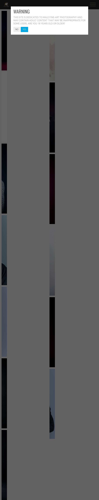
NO (16, 29)
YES (24, 29)
